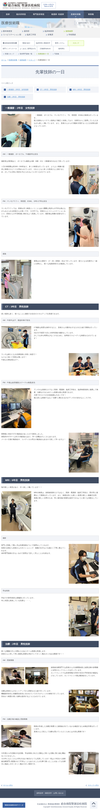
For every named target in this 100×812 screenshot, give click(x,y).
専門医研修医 (39, 14)
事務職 (91, 14)
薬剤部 (26, 31)
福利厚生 (61, 49)
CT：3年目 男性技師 (48, 89)
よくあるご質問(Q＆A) (28, 49)
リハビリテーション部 (12, 35)
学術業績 (72, 35)
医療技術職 (76, 14)
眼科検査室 (7, 31)
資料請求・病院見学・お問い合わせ (50, 793)
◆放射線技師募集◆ (10, 43)
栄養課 (50, 35)
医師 (8, 14)
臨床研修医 (21, 14)
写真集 (56, 54)
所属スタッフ (9, 54)
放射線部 (69, 31)
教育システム (59, 43)
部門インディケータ (10, 49)
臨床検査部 (49, 31)
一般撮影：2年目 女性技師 (17, 89)
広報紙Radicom (45, 49)
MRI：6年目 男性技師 (81, 89)
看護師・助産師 (58, 14)
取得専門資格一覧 (26, 54)
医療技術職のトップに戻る (88, 23)
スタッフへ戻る (93, 785)
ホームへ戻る (8, 785)
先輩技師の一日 (43, 54)
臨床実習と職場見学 (43, 43)
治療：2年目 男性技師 (16, 97)
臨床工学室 (31, 35)
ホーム (3, 60)
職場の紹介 (26, 43)
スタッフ (76, 43)
